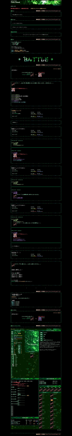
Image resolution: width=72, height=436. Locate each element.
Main (13, 39)
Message (13, 19)
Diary (13, 10)
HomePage (49, 329)
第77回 (16, 325)
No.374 (55, 398)
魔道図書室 (14, 32)
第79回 (18, 325)
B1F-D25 (15, 333)
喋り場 (18, 331)
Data (13, 325)
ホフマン (16, 113)
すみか (15, 331)
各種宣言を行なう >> (57, 4)
